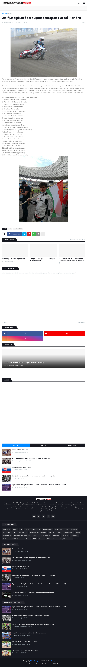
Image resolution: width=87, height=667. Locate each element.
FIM (21, 529)
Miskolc (28, 539)
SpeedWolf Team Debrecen (38, 532)
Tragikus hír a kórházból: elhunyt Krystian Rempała (30, 615)
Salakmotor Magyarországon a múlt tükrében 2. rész (31, 458)
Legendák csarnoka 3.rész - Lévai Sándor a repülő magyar (33, 593)
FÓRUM (55, 664)
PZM (34, 539)
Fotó (15, 532)
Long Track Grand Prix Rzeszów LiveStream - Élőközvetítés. (33, 624)
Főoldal (4, 14)
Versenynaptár (68, 532)
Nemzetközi (6, 529)
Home (31, 664)
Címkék (43, 445)
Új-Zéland (6, 539)
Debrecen (51, 532)
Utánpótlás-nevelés (65, 539)
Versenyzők (71, 445)
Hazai (27, 529)
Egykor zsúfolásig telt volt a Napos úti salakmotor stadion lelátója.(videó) (39, 485)
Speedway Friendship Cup (22, 535)
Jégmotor (74, 529)
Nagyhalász (7, 532)
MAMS (78, 532)
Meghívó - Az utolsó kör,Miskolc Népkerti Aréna (29, 633)
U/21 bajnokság (51, 539)
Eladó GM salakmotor (20, 450)
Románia (41, 539)
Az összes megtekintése (77, 240)
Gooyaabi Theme (57, 661)
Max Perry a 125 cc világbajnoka (13, 259)
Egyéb (15, 529)
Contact (48, 664)
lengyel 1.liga (23, 532)
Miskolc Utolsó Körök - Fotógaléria (24, 642)
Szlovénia (56, 535)
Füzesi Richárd (18, 229)
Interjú (59, 532)
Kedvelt (16, 445)
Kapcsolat (39, 664)
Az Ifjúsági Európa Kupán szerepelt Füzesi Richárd (42, 260)
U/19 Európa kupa (17, 539)
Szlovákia (35, 535)
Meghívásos (58, 529)
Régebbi (81, 322)
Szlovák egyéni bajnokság (21, 467)
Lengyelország (47, 529)
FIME (67, 529)
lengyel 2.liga (7, 535)
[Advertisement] (43, 426)
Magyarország (45, 535)
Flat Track (65, 535)
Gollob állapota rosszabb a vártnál (25, 650)
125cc (10, 14)
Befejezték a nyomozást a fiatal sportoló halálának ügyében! (34, 476)
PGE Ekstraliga (36, 529)
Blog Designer (35, 661)
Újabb (5, 322)
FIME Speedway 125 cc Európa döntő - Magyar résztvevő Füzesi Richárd (71, 260)
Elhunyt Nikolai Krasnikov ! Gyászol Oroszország (24, 362)
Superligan (74, 535)
